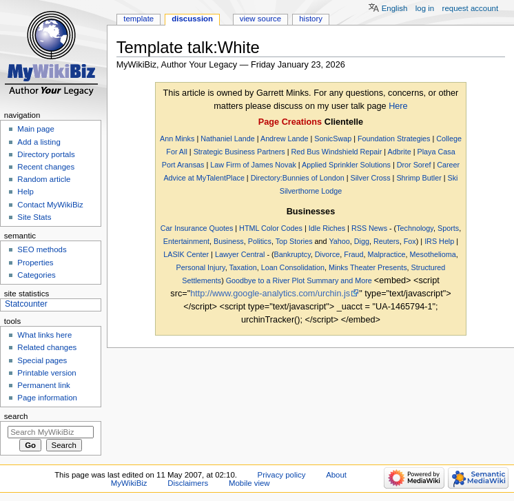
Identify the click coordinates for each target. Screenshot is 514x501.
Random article (43, 179)
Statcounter (26, 304)
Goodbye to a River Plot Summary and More (299, 280)
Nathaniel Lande (228, 138)
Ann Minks (177, 138)
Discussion (192, 18)
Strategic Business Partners (239, 151)
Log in (424, 8)
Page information (47, 397)
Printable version (46, 373)
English (395, 8)
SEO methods (41, 249)
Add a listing (38, 142)
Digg (361, 241)
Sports (448, 228)
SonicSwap (332, 138)
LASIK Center (186, 254)
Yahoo (339, 241)
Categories (36, 275)
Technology (414, 228)
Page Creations (290, 122)
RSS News (369, 228)
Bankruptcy (292, 254)
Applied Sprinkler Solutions (346, 165)
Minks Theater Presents (368, 267)
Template (138, 18)
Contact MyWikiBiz (50, 205)
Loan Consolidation (293, 267)
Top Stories (294, 241)
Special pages (42, 360)
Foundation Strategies (394, 138)
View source (260, 18)
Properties (35, 262)
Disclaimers (187, 483)
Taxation (242, 267)
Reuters (386, 241)
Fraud (353, 254)
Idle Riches (327, 228)
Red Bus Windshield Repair (336, 151)
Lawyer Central (240, 254)
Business (229, 241)
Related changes (46, 347)
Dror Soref (414, 165)
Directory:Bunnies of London (298, 178)
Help (25, 191)
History (310, 18)
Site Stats (34, 217)
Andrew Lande (284, 138)
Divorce (327, 254)
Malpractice (386, 254)
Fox (410, 241)
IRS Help (439, 241)
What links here (44, 335)
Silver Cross (371, 178)
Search (16, 416)
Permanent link (43, 385)
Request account (470, 8)
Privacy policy (282, 475)
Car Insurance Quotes (197, 228)
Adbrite (399, 151)
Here (398, 106)
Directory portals (45, 154)
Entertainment (186, 241)
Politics (259, 241)
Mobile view (249, 483)
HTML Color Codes (270, 228)
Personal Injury (200, 267)
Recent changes (45, 167)
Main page (35, 129)
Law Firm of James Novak (253, 165)
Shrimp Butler (418, 178)
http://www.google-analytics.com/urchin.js (270, 293)
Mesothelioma (433, 254)
